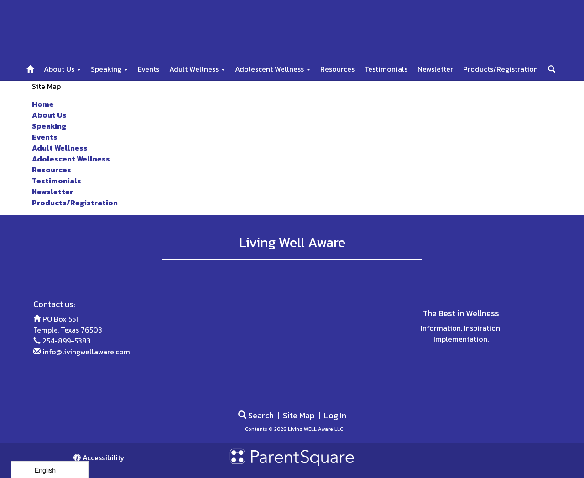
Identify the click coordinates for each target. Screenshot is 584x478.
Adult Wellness (197, 68)
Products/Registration (500, 68)
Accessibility (99, 457)
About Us (62, 68)
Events (148, 68)
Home (43, 104)
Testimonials (386, 68)
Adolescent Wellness (272, 68)
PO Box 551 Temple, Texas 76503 (67, 324)
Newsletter (435, 68)
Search (256, 415)
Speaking (109, 68)
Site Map (299, 415)
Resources (337, 68)
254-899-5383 (66, 340)
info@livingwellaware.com (86, 351)
